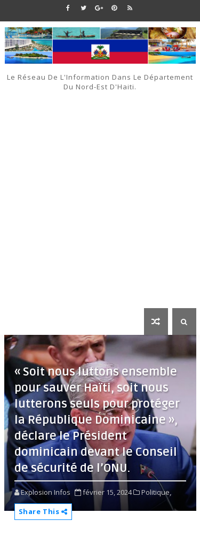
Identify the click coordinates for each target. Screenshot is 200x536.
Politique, (156, 492)
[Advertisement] (100, 197)
